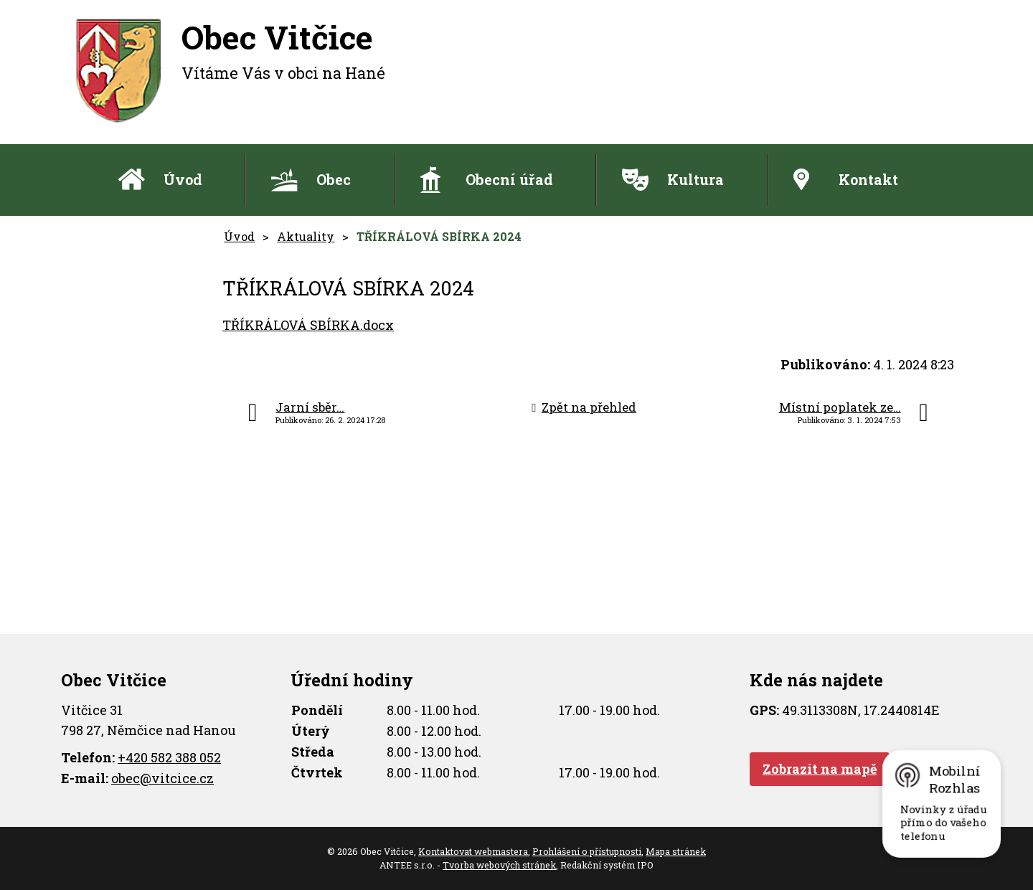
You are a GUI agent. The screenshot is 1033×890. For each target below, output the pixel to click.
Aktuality (305, 236)
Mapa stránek (676, 851)
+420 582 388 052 (169, 757)
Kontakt (868, 179)
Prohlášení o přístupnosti (586, 851)
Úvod (183, 179)
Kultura (695, 179)
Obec (333, 179)
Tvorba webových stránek (499, 865)
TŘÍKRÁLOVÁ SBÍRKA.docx (308, 324)
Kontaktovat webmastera (473, 851)
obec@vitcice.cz (162, 778)
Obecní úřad (509, 179)
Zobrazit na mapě (820, 768)
